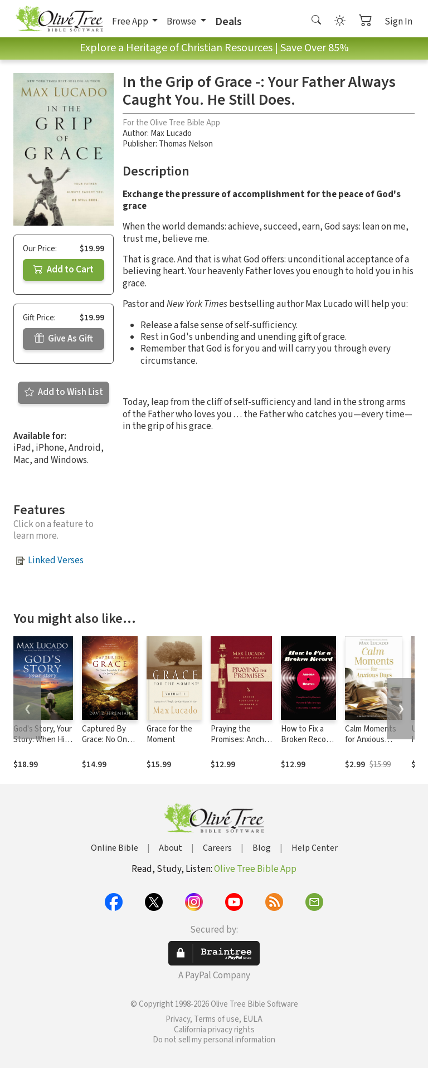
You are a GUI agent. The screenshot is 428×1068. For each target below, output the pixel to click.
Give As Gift (64, 338)
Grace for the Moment (169, 734)
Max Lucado (171, 133)
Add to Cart (63, 269)
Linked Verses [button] (56, 560)
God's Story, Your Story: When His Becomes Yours (42, 739)
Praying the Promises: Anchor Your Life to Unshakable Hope (241, 745)
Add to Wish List (64, 392)
